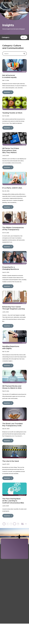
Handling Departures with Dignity (10, 347)
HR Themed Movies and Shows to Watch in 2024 (12, 387)
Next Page (22, 524)
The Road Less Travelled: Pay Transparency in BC (12, 424)
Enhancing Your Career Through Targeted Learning (13, 308)
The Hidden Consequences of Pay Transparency (13, 228)
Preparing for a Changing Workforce (10, 268)
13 (17, 523)
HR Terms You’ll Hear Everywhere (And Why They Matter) (10, 150)
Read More (7, 92)
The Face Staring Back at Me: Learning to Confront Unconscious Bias (13, 500)
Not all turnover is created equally (9, 76)
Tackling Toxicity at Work (12, 113)
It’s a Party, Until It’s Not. (12, 188)
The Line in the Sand (10, 461)
